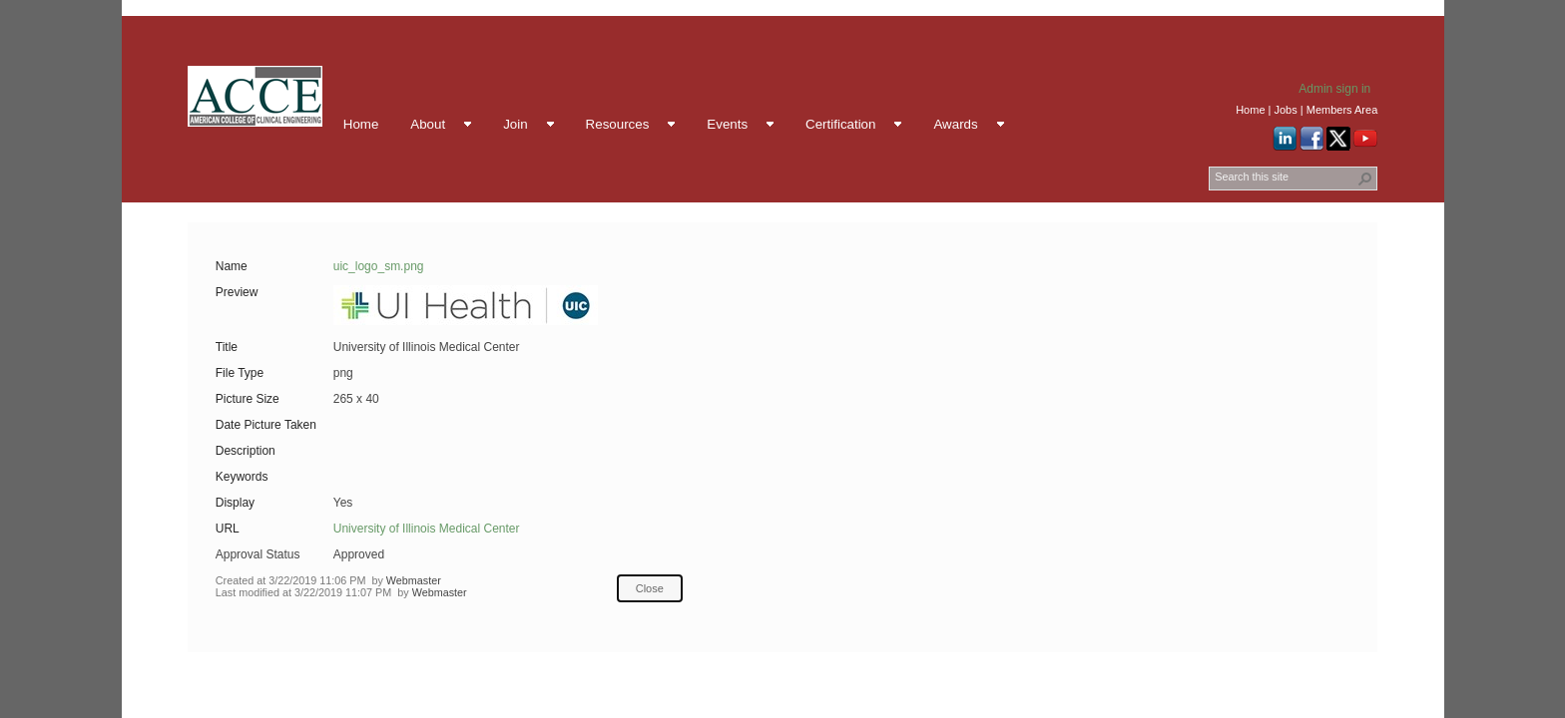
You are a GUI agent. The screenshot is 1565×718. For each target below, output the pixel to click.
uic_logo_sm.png (378, 266)
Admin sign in (1334, 89)
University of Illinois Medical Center (426, 529)
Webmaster (413, 580)
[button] (1365, 178)
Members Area (1342, 110)
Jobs (1285, 110)
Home (1250, 110)
